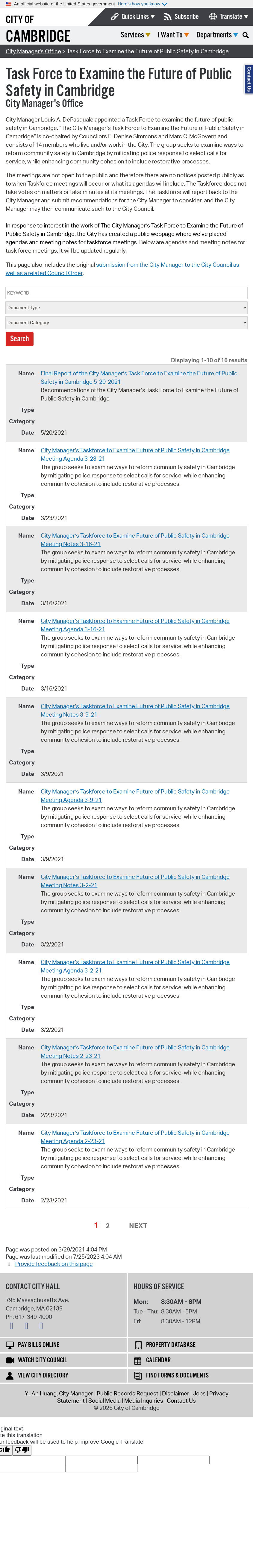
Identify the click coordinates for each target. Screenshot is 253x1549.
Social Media (104, 1400)
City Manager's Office (33, 51)
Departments (214, 35)
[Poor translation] (21, 1450)
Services (132, 35)
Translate (231, 16)
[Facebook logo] (27, 1326)
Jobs (199, 1393)
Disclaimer (175, 1393)
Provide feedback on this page (54, 1263)
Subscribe (187, 16)
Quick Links (135, 16)
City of (20, 20)
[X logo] (13, 1326)
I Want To (170, 35)
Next (138, 1225)
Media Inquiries (143, 1400)
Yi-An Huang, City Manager (59, 1393)
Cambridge (38, 37)
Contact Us (181, 1400)
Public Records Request (127, 1393)
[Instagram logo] (42, 1326)
